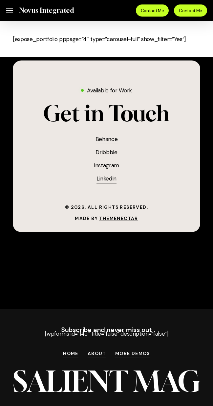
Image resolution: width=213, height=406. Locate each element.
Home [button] (70, 354)
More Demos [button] (132, 354)
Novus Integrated (46, 10)
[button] (9, 10)
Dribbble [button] (106, 152)
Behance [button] (107, 139)
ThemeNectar (118, 218)
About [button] (97, 354)
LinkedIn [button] (106, 178)
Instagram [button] (106, 165)
